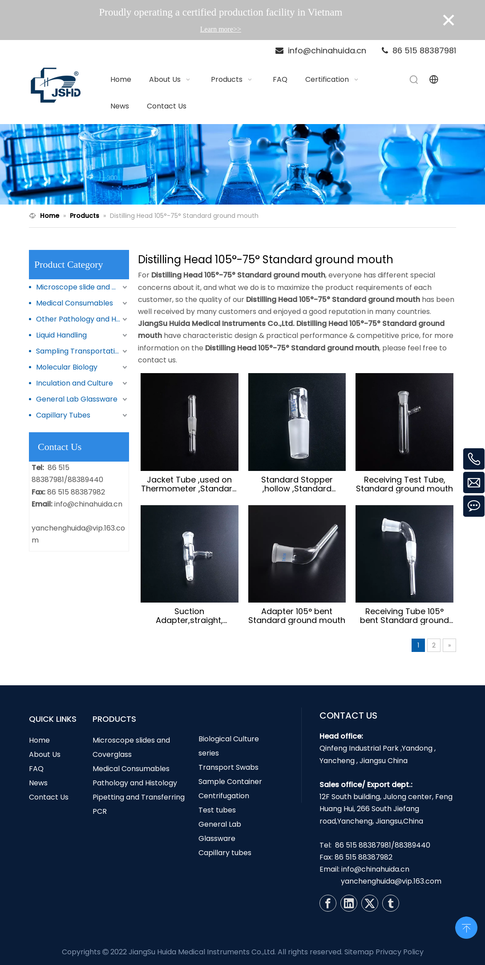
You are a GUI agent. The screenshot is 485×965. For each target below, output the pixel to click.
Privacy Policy (400, 952)
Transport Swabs (228, 767)
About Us (45, 754)
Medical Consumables (74, 303)
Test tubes (217, 810)
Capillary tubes (224, 853)
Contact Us (49, 797)
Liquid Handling (61, 335)
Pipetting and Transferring (139, 797)
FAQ (36, 769)
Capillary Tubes (63, 415)
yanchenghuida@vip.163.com (391, 881)
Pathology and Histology (135, 783)
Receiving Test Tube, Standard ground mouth (404, 484)
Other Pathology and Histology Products (82, 319)
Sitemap (359, 952)
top (466, 926)
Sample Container (230, 781)
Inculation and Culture (74, 383)
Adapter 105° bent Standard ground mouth (296, 616)
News (38, 783)
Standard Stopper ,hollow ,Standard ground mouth (297, 484)
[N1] (242, 164)
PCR (100, 811)
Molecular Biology (66, 367)
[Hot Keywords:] (414, 79)
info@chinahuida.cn (88, 504)
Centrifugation (223, 796)
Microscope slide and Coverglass (82, 287)
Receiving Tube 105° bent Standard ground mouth (404, 616)
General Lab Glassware (76, 399)
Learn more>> (220, 29)
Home (39, 740)
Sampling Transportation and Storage (82, 351)
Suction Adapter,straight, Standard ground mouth (189, 616)
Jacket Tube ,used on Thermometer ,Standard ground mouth (189, 484)
